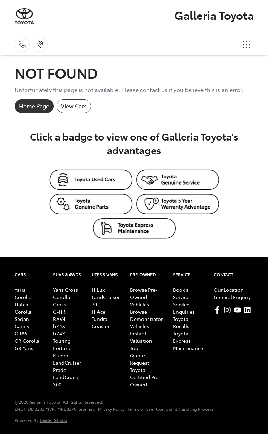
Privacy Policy (111, 409)
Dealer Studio (53, 420)
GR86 (21, 333)
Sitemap (87, 409)
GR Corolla (27, 340)
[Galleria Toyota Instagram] (229, 310)
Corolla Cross (61, 300)
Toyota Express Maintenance (188, 340)
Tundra (99, 318)
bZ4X (59, 326)
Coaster (101, 326)
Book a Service (181, 293)
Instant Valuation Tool (141, 340)
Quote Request (139, 359)
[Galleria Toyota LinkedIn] (249, 310)
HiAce (98, 311)
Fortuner (63, 347)
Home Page (34, 106)
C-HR (59, 311)
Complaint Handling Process (185, 409)
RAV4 (59, 318)
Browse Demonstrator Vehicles (146, 319)
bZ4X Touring (62, 337)
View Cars (74, 106)
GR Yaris (24, 347)
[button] (246, 44)
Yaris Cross (65, 289)
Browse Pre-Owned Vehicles (143, 297)
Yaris (20, 289)
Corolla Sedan (23, 315)
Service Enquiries (184, 308)
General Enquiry (232, 296)
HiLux (98, 289)
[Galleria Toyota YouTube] (239, 310)
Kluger (60, 355)
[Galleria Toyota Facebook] (219, 310)
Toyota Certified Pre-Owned (145, 377)
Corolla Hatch (23, 300)
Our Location (229, 289)
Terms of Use (140, 409)
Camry (22, 326)
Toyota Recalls (181, 322)
